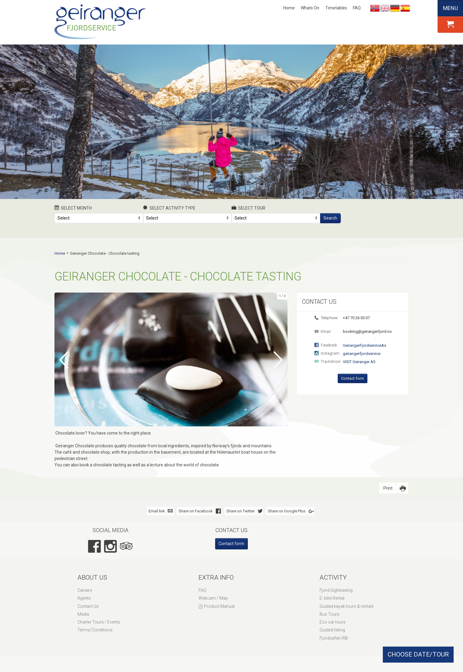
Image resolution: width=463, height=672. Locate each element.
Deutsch (395, 8)
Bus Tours (330, 613)
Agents (84, 597)
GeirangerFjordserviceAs (364, 345)
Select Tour (248, 207)
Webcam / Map (213, 597)
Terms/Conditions (95, 629)
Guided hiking (332, 629)
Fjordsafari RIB (334, 637)
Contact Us (88, 606)
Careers (84, 590)
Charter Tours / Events (98, 621)
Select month (73, 207)
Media (83, 613)
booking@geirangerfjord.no (367, 331)
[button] (450, 24)
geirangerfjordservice (361, 353)
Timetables (336, 7)
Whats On (310, 7)
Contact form (352, 378)
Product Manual (219, 606)
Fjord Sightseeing (336, 590)
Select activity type (169, 207)
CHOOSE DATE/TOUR (418, 654)
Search (330, 218)
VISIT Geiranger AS (359, 361)
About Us (92, 577)
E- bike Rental (332, 597)
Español (405, 8)
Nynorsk (375, 8)
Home (289, 7)
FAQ (357, 7)
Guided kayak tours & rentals (347, 606)
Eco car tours (333, 621)
